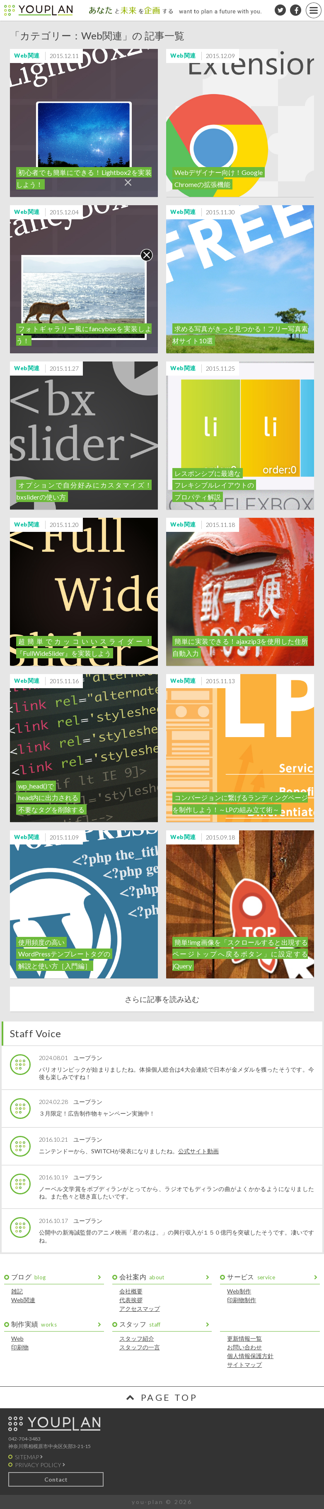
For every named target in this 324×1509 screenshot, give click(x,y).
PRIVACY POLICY (38, 1464)
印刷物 (20, 1347)
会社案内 (141, 1277)
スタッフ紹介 (136, 1338)
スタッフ (140, 1324)
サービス (251, 1277)
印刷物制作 (241, 1299)
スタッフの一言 (139, 1347)
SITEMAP (27, 1456)
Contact (56, 1479)
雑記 (17, 1291)
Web (17, 1338)
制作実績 (34, 1324)
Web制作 (239, 1291)
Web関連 (23, 1299)
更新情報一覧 (244, 1338)
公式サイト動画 (198, 1151)
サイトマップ (244, 1364)
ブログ (28, 1277)
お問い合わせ (244, 1347)
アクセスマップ (139, 1308)
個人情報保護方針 (250, 1355)
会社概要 (131, 1291)
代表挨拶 (131, 1299)
